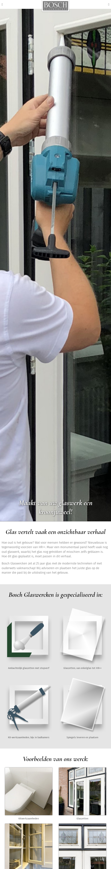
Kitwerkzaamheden (28, 818)
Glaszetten (82, 818)
